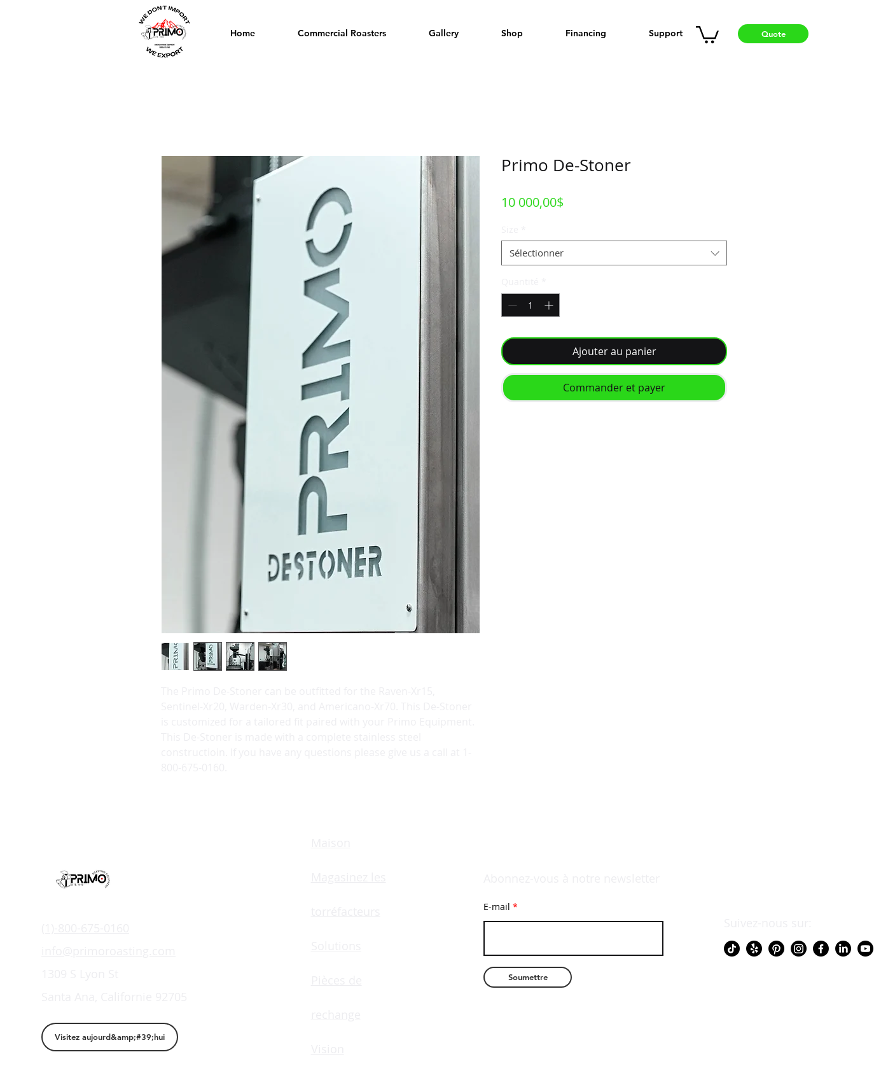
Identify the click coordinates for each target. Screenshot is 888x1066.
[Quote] (773, 34)
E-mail (496, 906)
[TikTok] (732, 949)
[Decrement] (511, 305)
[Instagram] (799, 949)
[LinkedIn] (843, 949)
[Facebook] (821, 949)
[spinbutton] (530, 305)
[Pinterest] (776, 949)
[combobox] (614, 253)
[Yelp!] (754, 949)
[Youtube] (865, 949)
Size (513, 229)
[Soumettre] (527, 977)
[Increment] (550, 305)
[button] (707, 33)
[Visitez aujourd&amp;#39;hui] (109, 1037)
